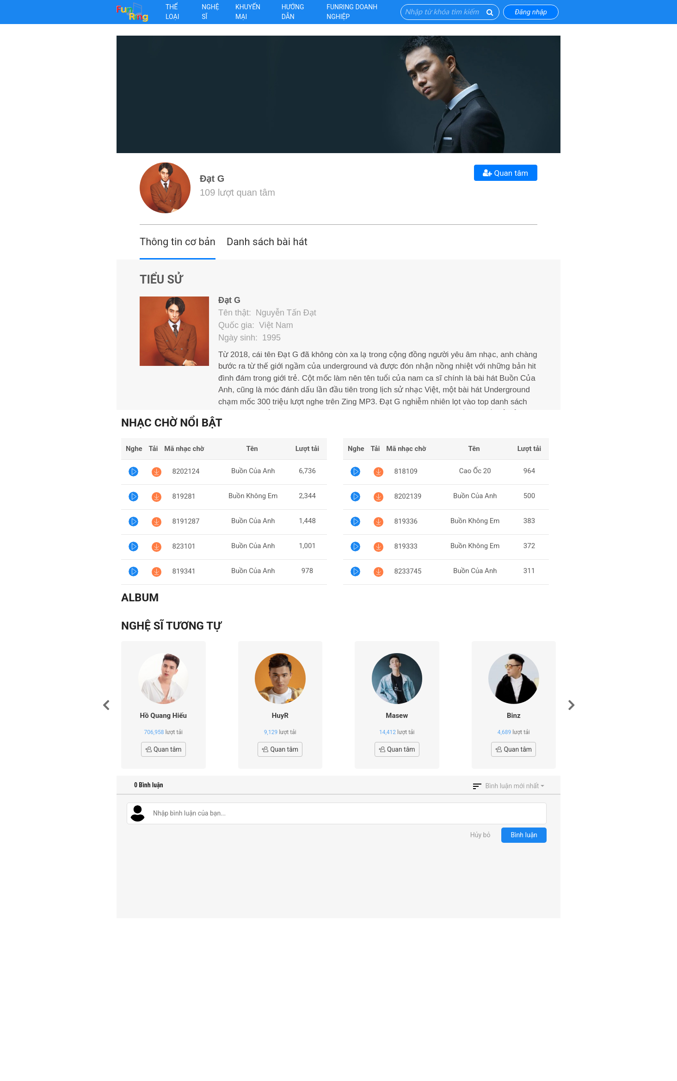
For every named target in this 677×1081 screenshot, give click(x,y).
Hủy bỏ (480, 835)
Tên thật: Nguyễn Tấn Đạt (267, 312)
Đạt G (212, 178)
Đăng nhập (531, 12)
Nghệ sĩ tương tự (171, 625)
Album (140, 597)
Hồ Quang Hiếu (163, 715)
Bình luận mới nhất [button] (512, 786)
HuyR (280, 715)
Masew (397, 715)
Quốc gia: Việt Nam (255, 325)
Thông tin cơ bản (177, 241)
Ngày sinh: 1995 (249, 337)
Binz (514, 715)
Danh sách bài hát (267, 241)
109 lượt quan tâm (237, 192)
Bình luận (524, 835)
